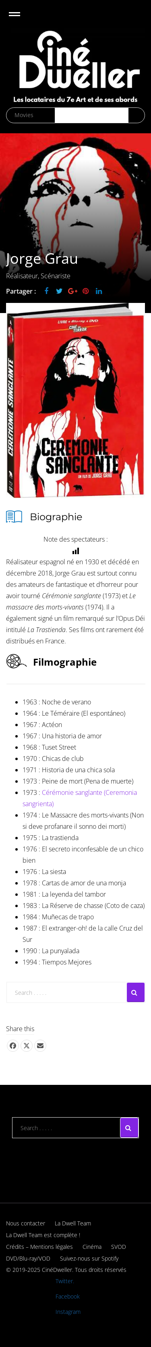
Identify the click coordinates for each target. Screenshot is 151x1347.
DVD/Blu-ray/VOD (28, 1258)
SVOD (118, 1246)
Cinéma (92, 1246)
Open (21, 19)
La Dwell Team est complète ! (43, 1235)
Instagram (68, 1311)
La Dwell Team (73, 1223)
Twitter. (65, 1281)
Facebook (68, 1296)
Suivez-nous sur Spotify (89, 1258)
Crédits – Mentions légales (39, 1246)
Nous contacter (25, 1223)
